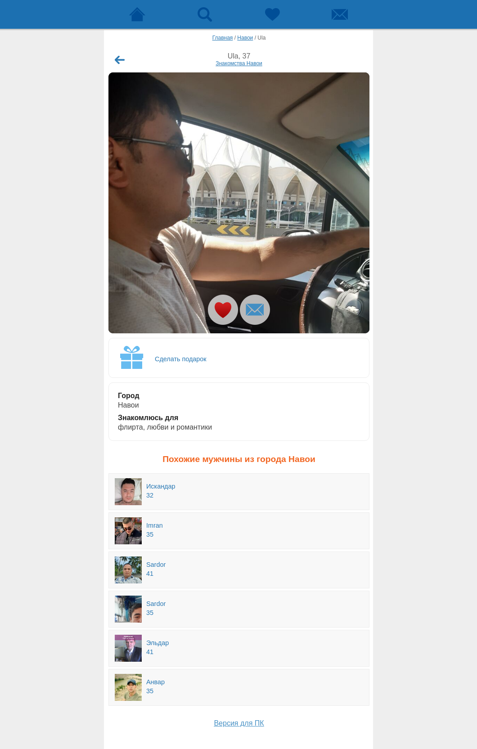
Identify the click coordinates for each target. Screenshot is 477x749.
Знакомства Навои (239, 63)
